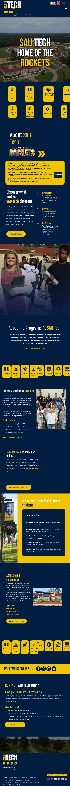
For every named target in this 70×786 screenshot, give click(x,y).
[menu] (66, 8)
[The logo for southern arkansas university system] (58, 779)
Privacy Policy (34, 782)
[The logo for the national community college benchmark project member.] (62, 779)
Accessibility (9, 784)
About (16, 135)
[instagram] (10, 12)
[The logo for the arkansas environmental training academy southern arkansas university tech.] (48, 779)
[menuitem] (5, 777)
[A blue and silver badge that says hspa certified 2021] (52, 779)
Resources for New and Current (42, 501)
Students (27, 505)
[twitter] (7, 12)
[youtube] (12, 12)
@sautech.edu (25, 711)
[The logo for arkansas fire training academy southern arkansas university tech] (65, 779)
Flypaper (21, 784)
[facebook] (5, 12)
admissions (16, 711)
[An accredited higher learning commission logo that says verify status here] (55, 779)
